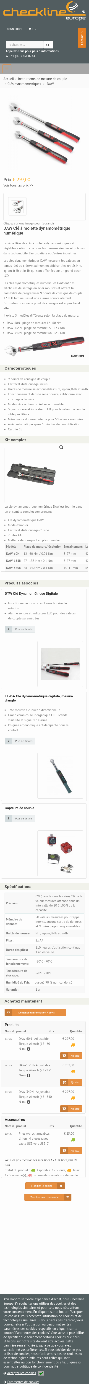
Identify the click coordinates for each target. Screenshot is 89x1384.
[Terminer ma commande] (47, 1197)
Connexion (14, 29)
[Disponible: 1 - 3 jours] (73, 1140)
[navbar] (6, 68)
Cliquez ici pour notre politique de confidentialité (42, 1364)
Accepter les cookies (25, 1373)
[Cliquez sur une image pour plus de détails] (20, 629)
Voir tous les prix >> (18, 185)
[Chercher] (48, 44)
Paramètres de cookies (23, 1382)
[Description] (28, 1049)
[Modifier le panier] (45, 1185)
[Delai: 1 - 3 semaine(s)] (73, 1045)
